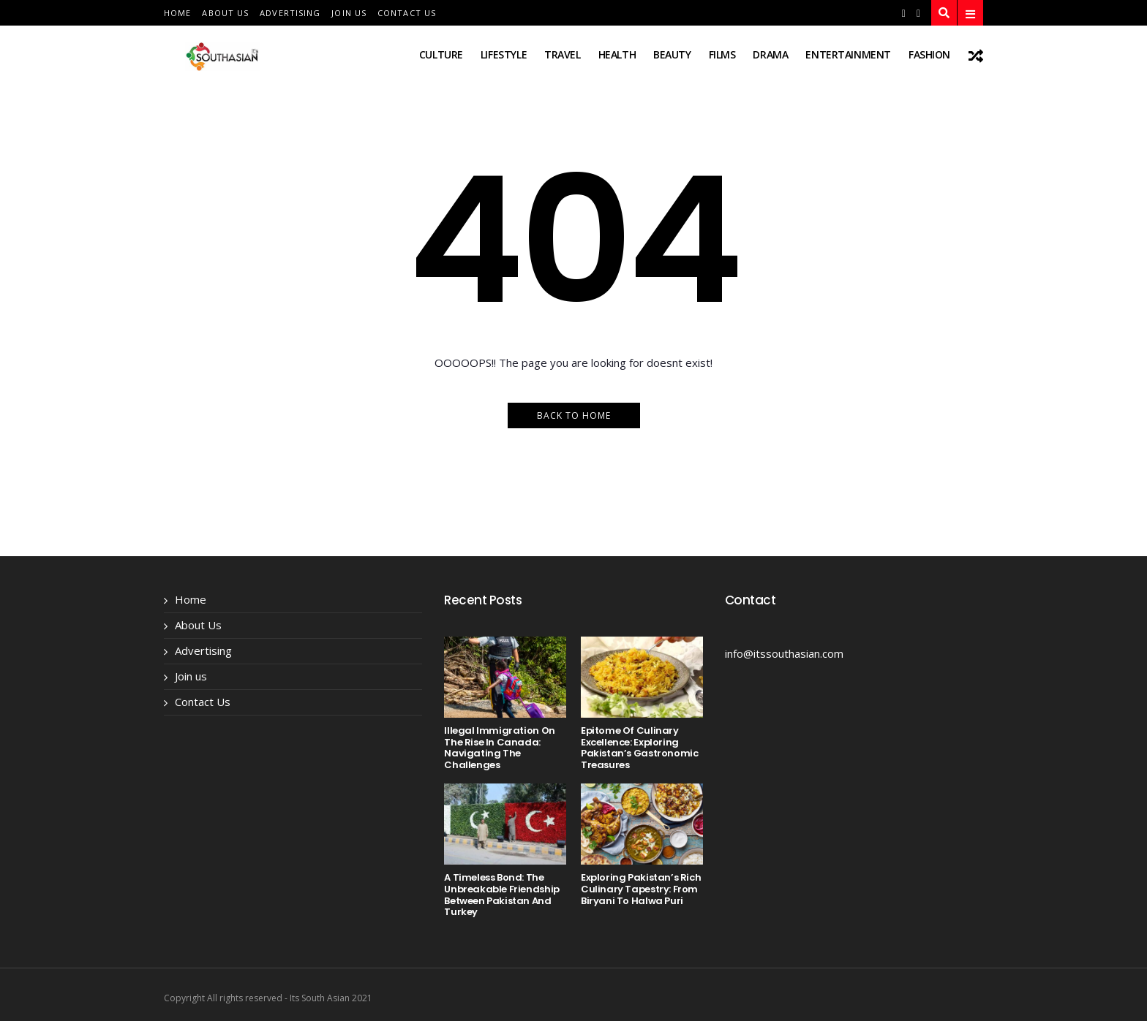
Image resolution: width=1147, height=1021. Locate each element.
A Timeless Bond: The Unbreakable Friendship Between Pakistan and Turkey (501, 894)
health (617, 54)
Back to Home (574, 415)
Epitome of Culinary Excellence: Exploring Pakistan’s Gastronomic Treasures (639, 748)
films (722, 54)
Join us (348, 12)
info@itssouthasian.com (784, 653)
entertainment (848, 54)
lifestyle (504, 54)
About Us (225, 12)
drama (770, 54)
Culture (441, 54)
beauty (672, 54)
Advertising (290, 12)
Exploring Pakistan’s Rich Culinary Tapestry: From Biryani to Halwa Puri (641, 888)
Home (177, 12)
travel (562, 54)
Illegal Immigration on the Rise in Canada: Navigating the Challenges (499, 748)
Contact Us (406, 12)
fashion (929, 54)
